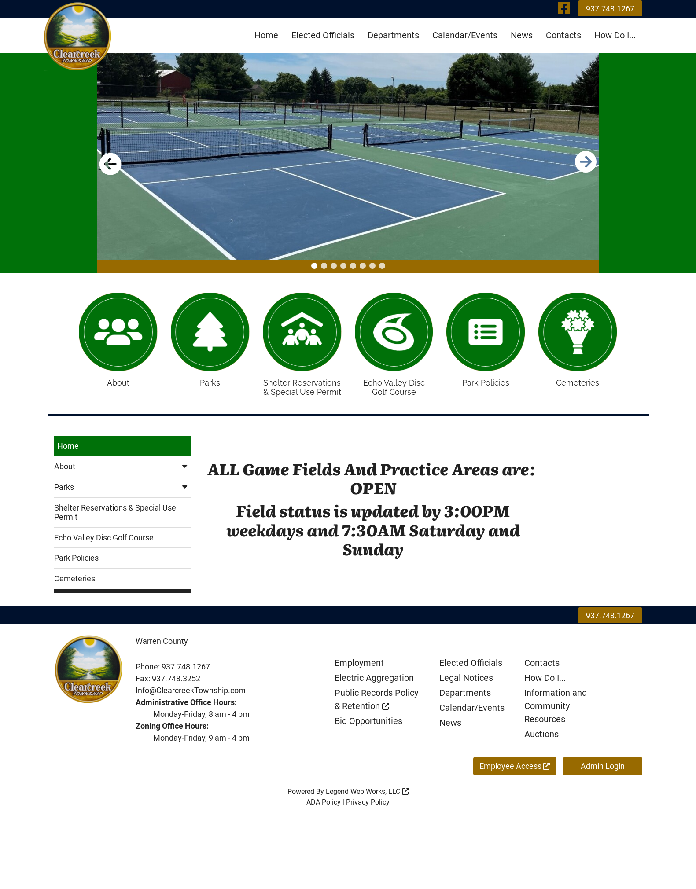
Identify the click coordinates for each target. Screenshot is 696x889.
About (122, 470)
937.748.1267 (610, 8)
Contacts (563, 35)
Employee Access (514, 770)
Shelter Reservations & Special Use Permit (115, 516)
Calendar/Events (464, 35)
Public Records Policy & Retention (376, 703)
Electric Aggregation (374, 681)
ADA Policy (323, 806)
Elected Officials (322, 35)
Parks (122, 491)
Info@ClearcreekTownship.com (191, 694)
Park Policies (76, 562)
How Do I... (615, 35)
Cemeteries (74, 582)
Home (266, 35)
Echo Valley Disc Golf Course (104, 541)
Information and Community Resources (555, 709)
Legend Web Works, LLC (367, 795)
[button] (314, 266)
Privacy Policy (368, 806)
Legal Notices (466, 681)
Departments (393, 35)
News (522, 35)
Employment (359, 666)
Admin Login (603, 770)
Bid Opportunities (368, 725)
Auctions (541, 738)
